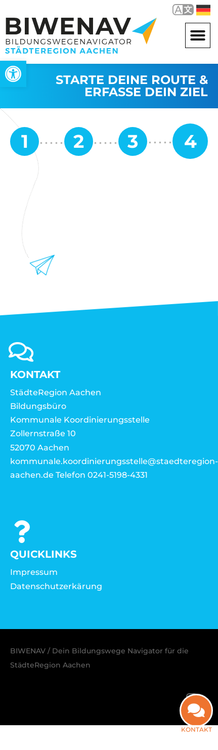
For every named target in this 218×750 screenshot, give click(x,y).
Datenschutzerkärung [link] (56, 586)
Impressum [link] (34, 572)
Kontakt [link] (196, 729)
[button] (197, 35)
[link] (13, 74)
